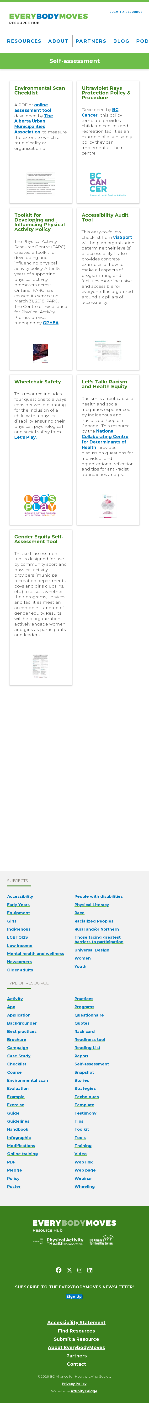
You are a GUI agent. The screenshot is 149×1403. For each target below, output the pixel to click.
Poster (14, 1186)
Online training (22, 1154)
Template (84, 1105)
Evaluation (18, 1088)
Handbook (17, 1129)
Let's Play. (26, 437)
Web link (83, 1162)
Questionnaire (89, 1015)
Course (14, 1072)
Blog (121, 41)
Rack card (84, 1031)
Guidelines (18, 1121)
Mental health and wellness (35, 953)
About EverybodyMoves (76, 1347)
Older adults (20, 970)
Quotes (82, 1023)
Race (79, 913)
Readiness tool (89, 1039)
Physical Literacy (91, 905)
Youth (80, 966)
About (58, 41)
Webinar (83, 1178)
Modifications (21, 1146)
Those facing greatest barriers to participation (98, 939)
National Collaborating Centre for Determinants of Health (105, 439)
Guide (13, 1113)
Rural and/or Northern (96, 929)
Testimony (85, 1113)
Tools (80, 1137)
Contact (76, 1364)
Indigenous (19, 929)
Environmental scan (27, 1080)
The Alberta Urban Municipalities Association (33, 124)
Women (82, 958)
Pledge (14, 1170)
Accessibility (20, 896)
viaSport (122, 237)
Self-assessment (91, 1064)
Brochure (16, 1039)
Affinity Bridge (84, 1391)
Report (81, 1056)
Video (80, 1154)
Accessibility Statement (76, 1322)
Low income (19, 945)
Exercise (15, 1105)
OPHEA (51, 322)
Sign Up (74, 1297)
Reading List (87, 1047)
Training (83, 1146)
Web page (85, 1170)
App (11, 1007)
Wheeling (84, 1186)
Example (16, 1097)
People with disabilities (98, 896)
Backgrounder (22, 1023)
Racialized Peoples (93, 921)
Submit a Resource (76, 1339)
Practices (83, 999)
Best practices (22, 1031)
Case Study (19, 1056)
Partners (90, 41)
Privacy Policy (74, 1384)
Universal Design (91, 950)
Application (19, 1015)
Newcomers (19, 962)
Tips (78, 1121)
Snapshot (84, 1072)
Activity (15, 999)
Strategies (85, 1088)
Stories (81, 1080)
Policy (13, 1178)
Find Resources (76, 1331)
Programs (84, 1007)
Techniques (86, 1097)
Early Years (18, 905)
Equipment (18, 913)
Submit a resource (126, 12)
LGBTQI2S (17, 937)
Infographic (19, 1137)
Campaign (17, 1047)
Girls (11, 921)
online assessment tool (32, 107)
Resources (24, 41)
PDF (11, 1162)
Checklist (16, 1064)
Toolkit (81, 1129)
